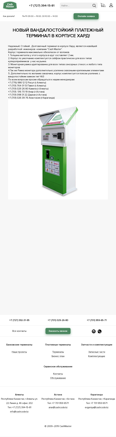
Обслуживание (58, 378)
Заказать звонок (58, 331)
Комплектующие (96, 356)
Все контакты (19, 331)
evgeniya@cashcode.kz (96, 407)
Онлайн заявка (86, 16)
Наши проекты (19, 352)
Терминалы (58, 352)
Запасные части (96, 352)
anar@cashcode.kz (58, 407)
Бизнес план (58, 356)
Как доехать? (9, 16)
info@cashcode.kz (19, 411)
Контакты (58, 373)
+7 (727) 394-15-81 (42, 5)
